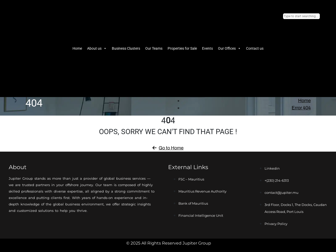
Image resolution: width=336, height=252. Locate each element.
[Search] (284, 88)
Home (77, 48)
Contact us (255, 48)
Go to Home (168, 148)
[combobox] (301, 16)
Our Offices (229, 48)
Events (207, 48)
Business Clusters (126, 48)
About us (97, 48)
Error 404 (301, 107)
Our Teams (153, 48)
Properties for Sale (182, 48)
